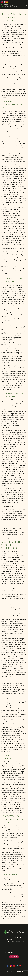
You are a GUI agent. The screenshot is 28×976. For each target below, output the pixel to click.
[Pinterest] (14, 965)
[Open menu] (27, 5)
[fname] (14, 948)
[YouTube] (20, 965)
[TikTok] (17, 965)
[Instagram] (10, 965)
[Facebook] (7, 965)
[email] (14, 952)
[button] (14, 956)
